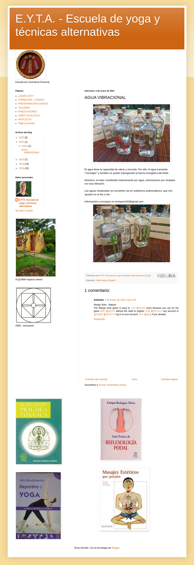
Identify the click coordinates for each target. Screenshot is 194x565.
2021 (22, 142)
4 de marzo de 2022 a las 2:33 (120, 300)
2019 (22, 164)
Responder (99, 319)
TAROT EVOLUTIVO (29, 115)
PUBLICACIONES (27, 111)
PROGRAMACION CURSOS (33, 103)
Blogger (115, 548)
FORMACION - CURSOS (31, 99)
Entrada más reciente (96, 379)
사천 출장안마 (138, 308)
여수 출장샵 (145, 314)
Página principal (26, 123)
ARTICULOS (24, 119)
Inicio (134, 379)
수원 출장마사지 (153, 311)
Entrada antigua (169, 379)
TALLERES (24, 107)
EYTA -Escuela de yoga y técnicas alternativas (29, 203)
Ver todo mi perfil (24, 210)
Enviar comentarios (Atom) (112, 385)
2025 (22, 137)
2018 (22, 168)
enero (25, 146)
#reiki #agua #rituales (106, 280)
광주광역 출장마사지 (104, 314)
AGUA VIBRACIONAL (30, 151)
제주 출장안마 (107, 311)
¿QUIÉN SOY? (26, 96)
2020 (22, 159)
